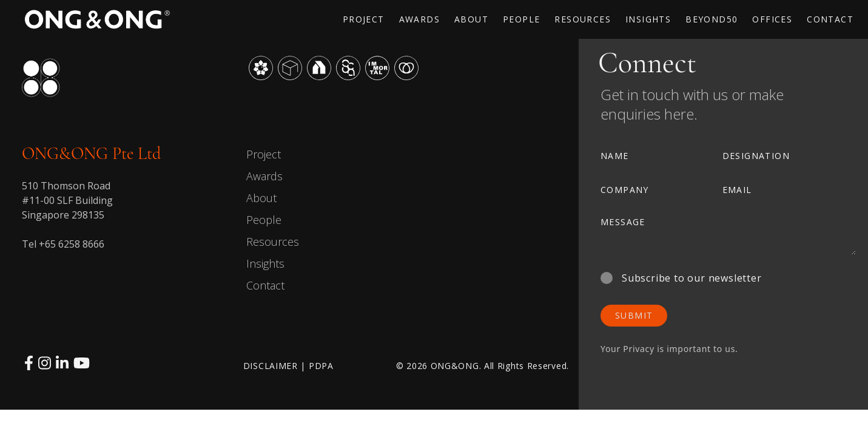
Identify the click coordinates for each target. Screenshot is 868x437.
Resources (272, 241)
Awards (264, 176)
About (261, 198)
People (263, 219)
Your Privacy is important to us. (669, 348)
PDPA (321, 365)
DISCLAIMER (270, 365)
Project (263, 154)
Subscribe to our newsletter (681, 278)
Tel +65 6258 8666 (63, 244)
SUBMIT (634, 315)
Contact (265, 285)
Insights (265, 263)
